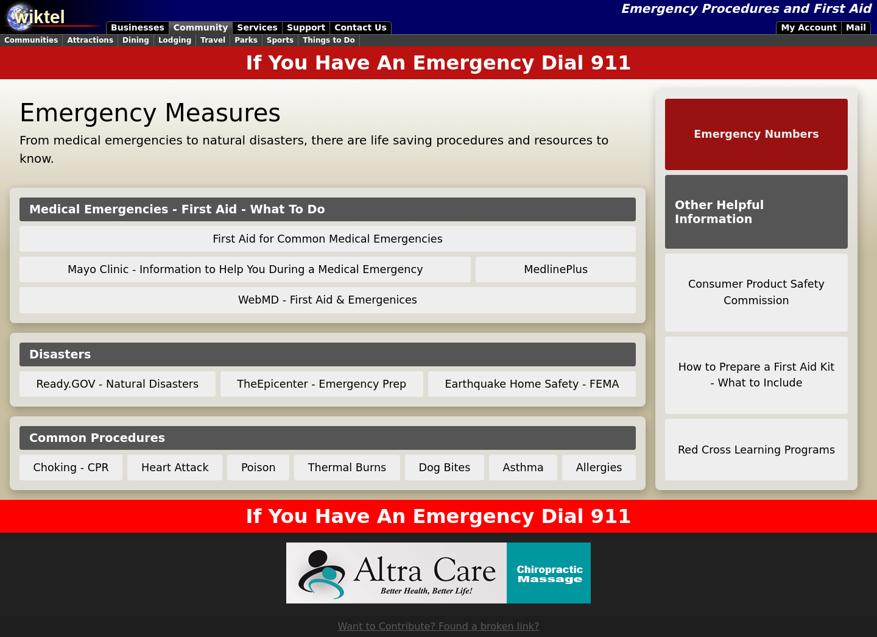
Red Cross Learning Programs (756, 450)
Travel (212, 40)
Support (306, 27)
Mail (856, 27)
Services (257, 27)
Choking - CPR (71, 467)
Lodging (174, 40)
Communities (31, 40)
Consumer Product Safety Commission (756, 292)
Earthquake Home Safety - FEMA (532, 384)
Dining (135, 40)
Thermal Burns (347, 467)
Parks (246, 40)
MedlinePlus (556, 269)
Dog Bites (444, 467)
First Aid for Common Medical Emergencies (328, 239)
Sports (280, 40)
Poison (258, 467)
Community (201, 27)
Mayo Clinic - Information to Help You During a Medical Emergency (245, 269)
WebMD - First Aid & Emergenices (327, 300)
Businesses (137, 27)
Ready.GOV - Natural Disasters (118, 384)
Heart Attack (175, 467)
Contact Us (360, 27)
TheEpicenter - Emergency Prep (321, 384)
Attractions (90, 40)
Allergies (599, 467)
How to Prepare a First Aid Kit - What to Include (756, 375)
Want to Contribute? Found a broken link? (438, 626)
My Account (809, 27)
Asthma (523, 467)
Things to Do (329, 40)
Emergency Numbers (756, 134)
